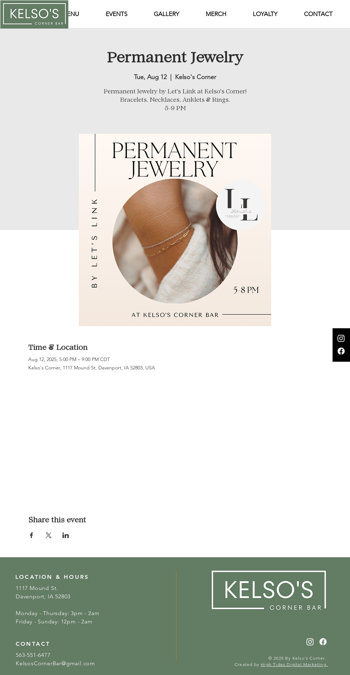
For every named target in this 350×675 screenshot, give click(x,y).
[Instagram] (341, 338)
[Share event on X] (48, 535)
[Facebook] (341, 351)
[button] (318, 14)
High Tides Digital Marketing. (294, 664)
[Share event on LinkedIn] (65, 535)
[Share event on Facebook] (31, 535)
